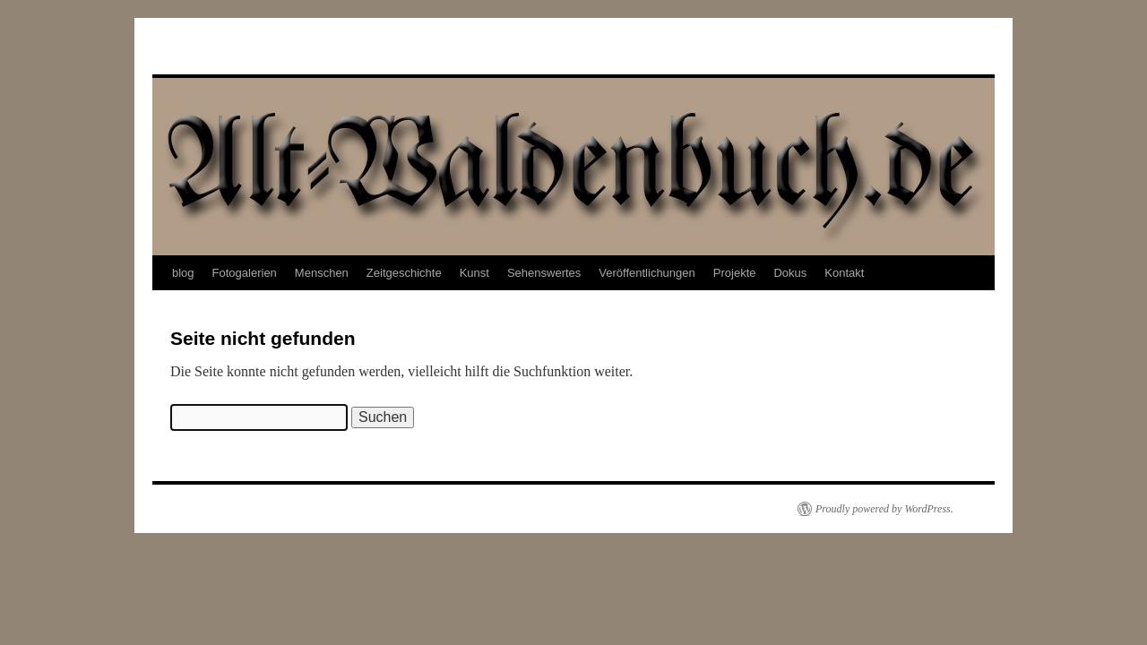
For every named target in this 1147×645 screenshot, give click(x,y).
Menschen (322, 273)
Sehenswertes (544, 273)
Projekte (734, 273)
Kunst (474, 273)
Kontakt (844, 273)
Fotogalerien (244, 273)
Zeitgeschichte (404, 273)
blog (183, 273)
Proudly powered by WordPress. (884, 509)
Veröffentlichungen (646, 273)
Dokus (789, 273)
